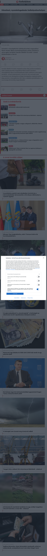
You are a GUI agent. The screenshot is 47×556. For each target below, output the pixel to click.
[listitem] (23, 274)
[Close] (44, 258)
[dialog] (23, 278)
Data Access (23, 297)
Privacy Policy (30, 297)
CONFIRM (15, 293)
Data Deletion (16, 297)
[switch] (38, 277)
